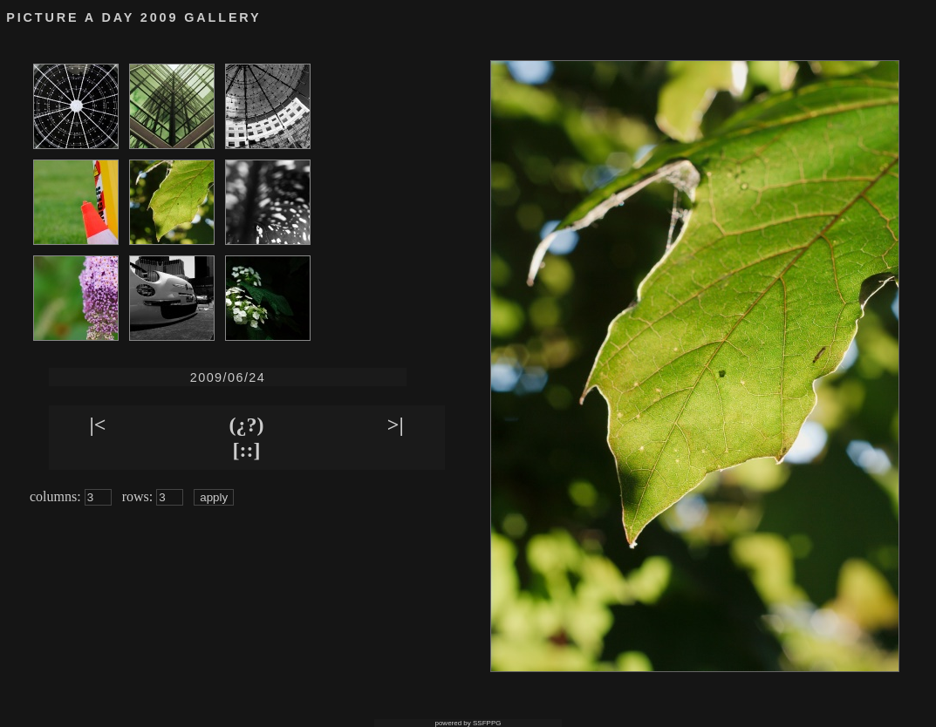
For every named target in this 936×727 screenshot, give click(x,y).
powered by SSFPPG (467, 723)
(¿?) (246, 424)
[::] (247, 449)
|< (97, 424)
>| (395, 424)
